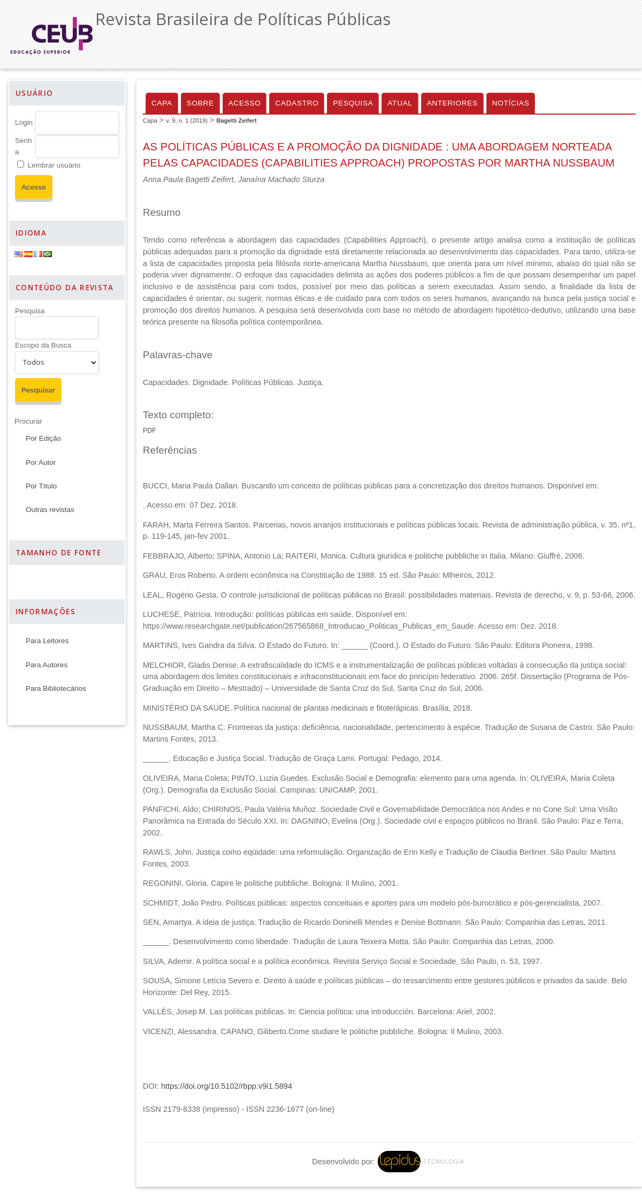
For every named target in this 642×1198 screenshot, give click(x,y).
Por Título (41, 486)
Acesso (244, 103)
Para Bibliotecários (56, 688)
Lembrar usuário (54, 165)
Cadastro (296, 103)
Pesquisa (30, 311)
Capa (161, 103)
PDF (149, 430)
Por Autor (41, 462)
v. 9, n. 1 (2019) (187, 120)
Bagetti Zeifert (236, 120)
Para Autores (46, 665)
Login (24, 122)
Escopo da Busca (43, 345)
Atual (399, 103)
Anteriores (452, 103)
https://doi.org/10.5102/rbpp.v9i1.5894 (226, 1086)
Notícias (511, 103)
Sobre (200, 103)
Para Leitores (47, 641)
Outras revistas (50, 510)
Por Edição (43, 438)
